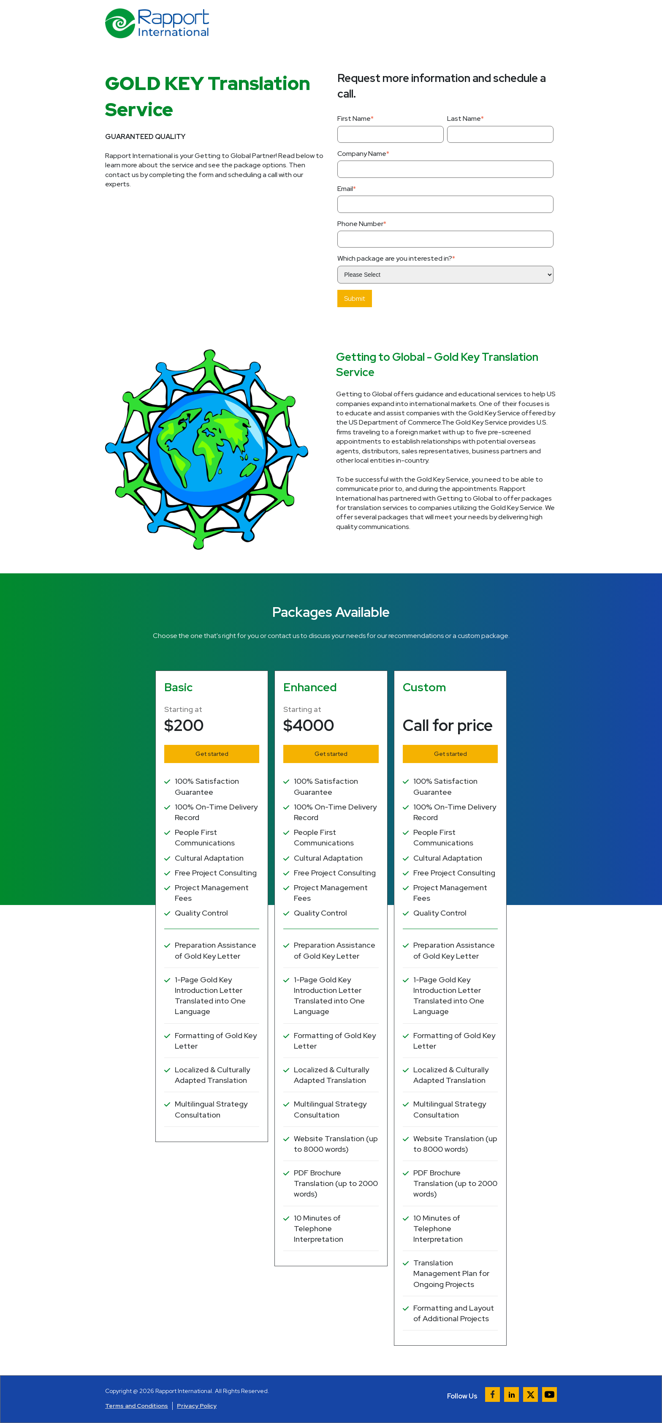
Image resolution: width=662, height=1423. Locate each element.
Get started (211, 754)
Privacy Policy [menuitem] (197, 1405)
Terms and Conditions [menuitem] (136, 1405)
